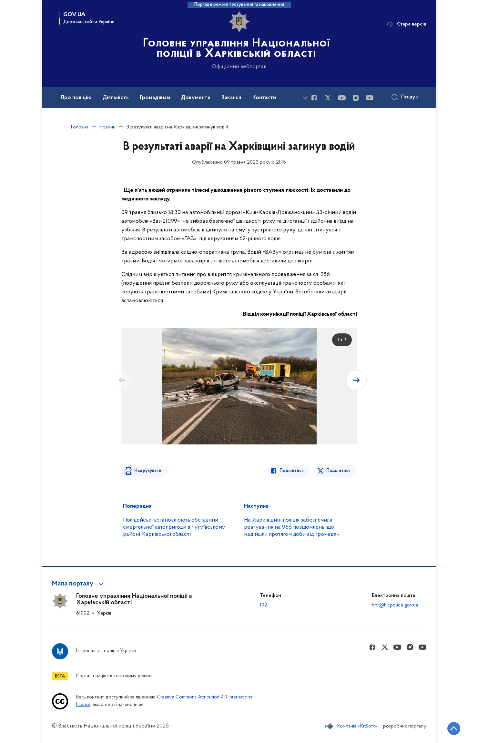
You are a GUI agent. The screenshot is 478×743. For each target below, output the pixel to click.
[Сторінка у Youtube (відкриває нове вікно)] (342, 98)
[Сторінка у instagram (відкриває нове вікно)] (356, 98)
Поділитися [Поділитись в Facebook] (292, 470)
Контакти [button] (264, 98)
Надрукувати (147, 470)
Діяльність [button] (116, 98)
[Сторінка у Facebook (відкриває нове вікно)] (314, 98)
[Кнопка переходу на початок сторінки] (453, 728)
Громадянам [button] (155, 98)
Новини (107, 127)
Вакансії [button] (231, 98)
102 (263, 605)
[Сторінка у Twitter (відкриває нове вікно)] (328, 98)
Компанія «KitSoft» (357, 726)
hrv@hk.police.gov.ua (395, 605)
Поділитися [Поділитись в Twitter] (338, 470)
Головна (79, 127)
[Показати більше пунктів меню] (305, 97)
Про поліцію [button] (76, 98)
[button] (78, 584)
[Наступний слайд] (356, 380)
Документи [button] (195, 98)
